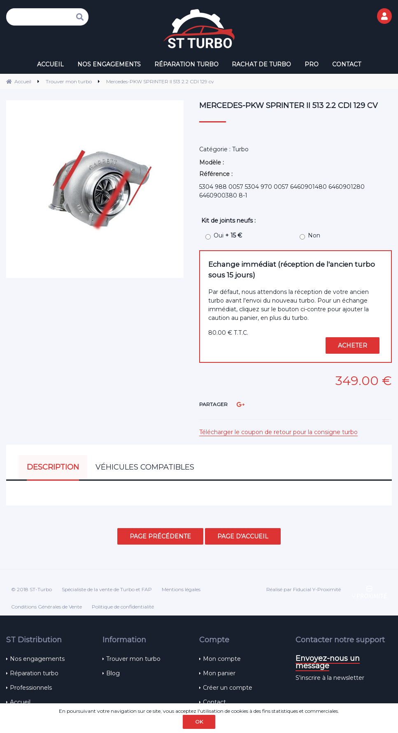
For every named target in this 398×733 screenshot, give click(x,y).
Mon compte (222, 659)
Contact (214, 702)
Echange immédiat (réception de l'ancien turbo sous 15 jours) (291, 269)
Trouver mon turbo (133, 659)
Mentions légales (181, 589)
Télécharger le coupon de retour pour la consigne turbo (278, 432)
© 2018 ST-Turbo (31, 589)
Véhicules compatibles (144, 467)
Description (53, 467)
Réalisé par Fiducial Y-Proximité (303, 589)
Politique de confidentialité (123, 607)
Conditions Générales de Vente (46, 607)
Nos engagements (37, 659)
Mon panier (219, 673)
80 (228, 332)
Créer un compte (227, 687)
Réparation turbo (34, 673)
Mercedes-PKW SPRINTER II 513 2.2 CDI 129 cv (288, 105)
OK (199, 722)
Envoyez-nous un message (328, 662)
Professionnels (31, 687)
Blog (113, 673)
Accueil (20, 702)
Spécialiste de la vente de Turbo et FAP (107, 589)
